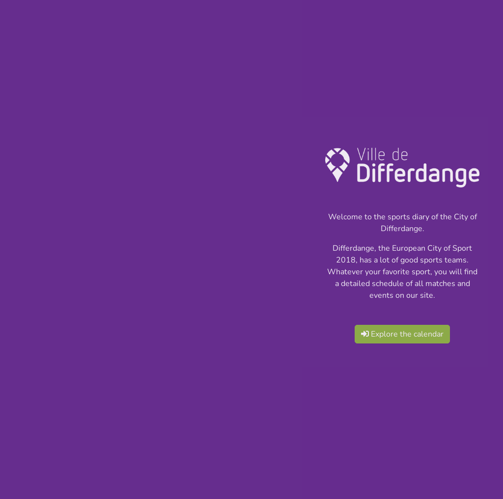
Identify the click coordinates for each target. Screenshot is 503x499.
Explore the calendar (402, 334)
